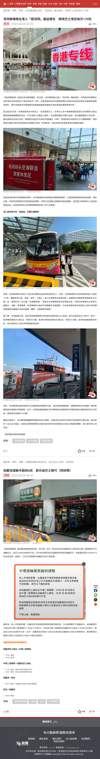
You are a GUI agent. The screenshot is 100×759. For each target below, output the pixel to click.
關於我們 (57, 738)
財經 (55, 4)
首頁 (11, 4)
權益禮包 (46, 440)
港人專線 (33, 440)
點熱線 (31, 738)
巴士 (42, 701)
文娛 (60, 4)
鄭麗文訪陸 (21, 4)
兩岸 (6, 24)
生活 (50, 4)
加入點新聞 (71, 738)
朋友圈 (72, 4)
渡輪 (33, 701)
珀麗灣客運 (20, 701)
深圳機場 (19, 440)
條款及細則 (59, 741)
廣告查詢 (43, 738)
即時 (29, 4)
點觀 (45, 4)
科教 (66, 4)
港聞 (6, 475)
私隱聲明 (85, 738)
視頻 (35, 4)
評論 (40, 4)
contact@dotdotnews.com (72, 747)
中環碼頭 (53, 701)
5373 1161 (52, 747)
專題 (78, 4)
